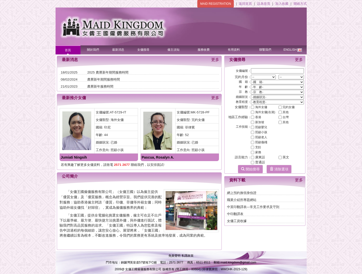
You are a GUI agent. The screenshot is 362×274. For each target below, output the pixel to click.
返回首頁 (246, 4)
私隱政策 (188, 255)
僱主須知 (173, 49)
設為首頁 (264, 4)
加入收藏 (282, 4)
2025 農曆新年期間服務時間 (107, 72)
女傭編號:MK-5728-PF (193, 112)
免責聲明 (174, 255)
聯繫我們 (265, 49)
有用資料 (234, 49)
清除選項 (279, 169)
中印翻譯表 (235, 214)
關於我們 (93, 49)
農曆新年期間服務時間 (103, 79)
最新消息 (118, 49)
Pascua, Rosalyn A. (158, 157)
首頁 (68, 50)
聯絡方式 (300, 4)
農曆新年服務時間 (100, 86)
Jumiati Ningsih (74, 157)
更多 (215, 59)
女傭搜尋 (143, 49)
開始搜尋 (250, 169)
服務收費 (204, 49)
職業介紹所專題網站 (241, 200)
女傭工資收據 (237, 221)
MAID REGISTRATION (215, 4)
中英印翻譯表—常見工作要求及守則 (253, 207)
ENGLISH (293, 48)
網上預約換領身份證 (241, 193)
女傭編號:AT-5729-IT (111, 112)
